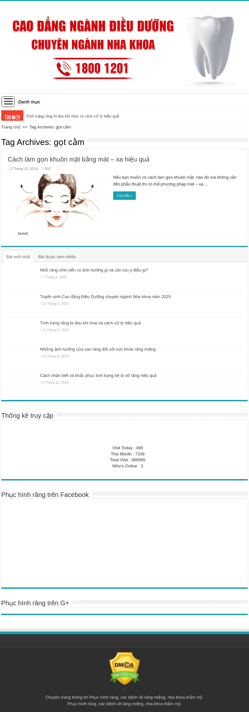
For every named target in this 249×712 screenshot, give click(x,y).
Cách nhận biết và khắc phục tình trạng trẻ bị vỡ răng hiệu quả (98, 375)
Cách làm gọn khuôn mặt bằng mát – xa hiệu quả (78, 159)
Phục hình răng (103, 697)
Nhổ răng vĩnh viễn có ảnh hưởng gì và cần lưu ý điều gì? (94, 270)
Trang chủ (10, 127)
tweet (23, 233)
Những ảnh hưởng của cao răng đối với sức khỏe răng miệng (98, 349)
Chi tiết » (124, 195)
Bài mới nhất (18, 256)
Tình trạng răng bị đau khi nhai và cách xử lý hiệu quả (72, 116)
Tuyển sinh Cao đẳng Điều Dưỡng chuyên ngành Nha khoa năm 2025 (105, 296)
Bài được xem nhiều (57, 256)
